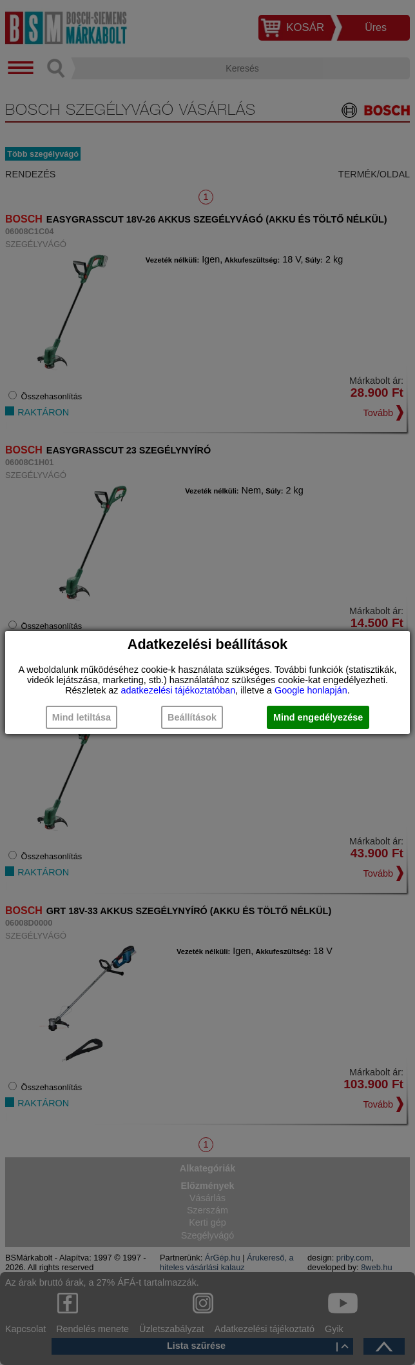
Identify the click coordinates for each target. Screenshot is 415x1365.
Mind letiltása (81, 717)
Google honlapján (311, 690)
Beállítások (192, 717)
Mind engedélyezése (318, 717)
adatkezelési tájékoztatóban (178, 690)
